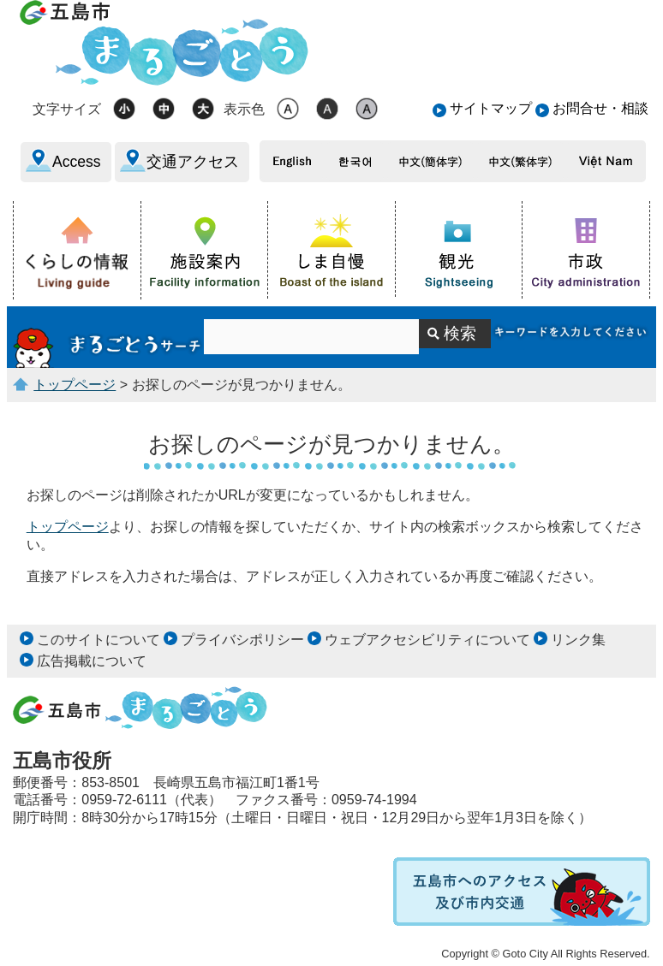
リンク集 (578, 639)
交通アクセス (192, 161)
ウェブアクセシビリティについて (427, 639)
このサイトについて (98, 639)
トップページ (74, 384)
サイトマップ (491, 108)
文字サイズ (67, 109)
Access (76, 161)
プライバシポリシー (242, 639)
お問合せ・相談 (600, 108)
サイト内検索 (108, 337)
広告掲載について (91, 661)
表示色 (244, 109)
